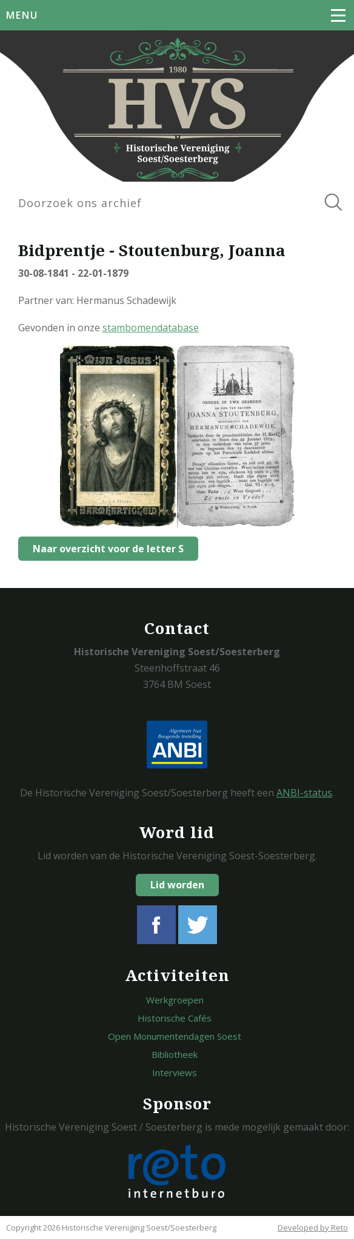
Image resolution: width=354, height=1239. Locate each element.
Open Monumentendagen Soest (174, 1036)
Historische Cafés (175, 1018)
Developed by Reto (313, 1227)
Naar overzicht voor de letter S (108, 548)
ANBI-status (304, 792)
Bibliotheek (175, 1054)
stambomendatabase (150, 327)
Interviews (174, 1072)
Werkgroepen (175, 1000)
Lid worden (177, 884)
